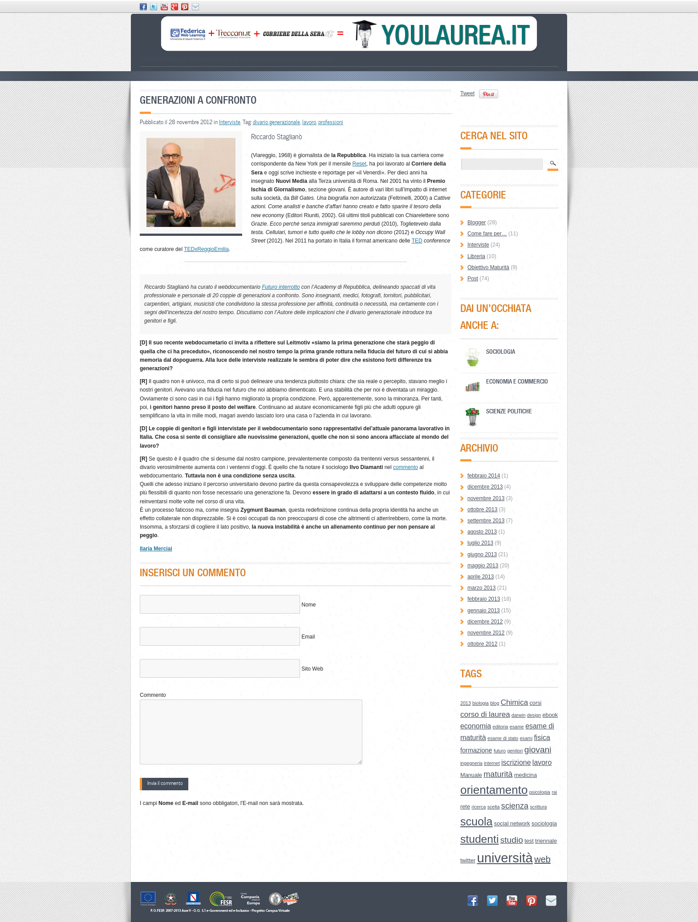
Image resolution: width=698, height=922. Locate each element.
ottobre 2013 (482, 509)
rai (554, 792)
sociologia (544, 823)
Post (472, 278)
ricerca (478, 806)
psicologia (539, 792)
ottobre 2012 (482, 644)
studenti (479, 839)
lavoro (309, 121)
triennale (546, 840)
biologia (480, 703)
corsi (535, 703)
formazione (476, 750)
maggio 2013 (482, 565)
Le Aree (212, 58)
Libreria (476, 256)
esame (517, 726)
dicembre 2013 (485, 487)
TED (417, 241)
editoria (500, 726)
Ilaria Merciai (156, 549)
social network (512, 823)
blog (494, 703)
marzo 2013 (481, 588)
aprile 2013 (480, 577)
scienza (514, 805)
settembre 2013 (485, 521)
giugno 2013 (482, 554)
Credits (325, 58)
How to (229, 58)
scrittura (538, 806)
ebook (550, 715)
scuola (476, 821)
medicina (525, 775)
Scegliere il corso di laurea (171, 58)
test (529, 840)
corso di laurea (485, 714)
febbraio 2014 (483, 476)
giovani (538, 749)
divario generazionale (276, 121)
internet (492, 763)
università (505, 857)
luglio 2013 (480, 543)
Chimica (514, 702)
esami (526, 738)
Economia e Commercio (517, 381)
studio (511, 840)
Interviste (229, 121)
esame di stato (502, 738)
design (534, 715)
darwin (518, 715)
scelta (493, 806)
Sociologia (500, 351)
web (542, 859)
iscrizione (516, 762)
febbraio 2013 (483, 599)
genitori (515, 750)
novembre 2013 (485, 498)
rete (465, 806)
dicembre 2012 (485, 622)
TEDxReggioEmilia (206, 249)
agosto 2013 (482, 532)
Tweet (467, 93)
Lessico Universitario (262, 58)
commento (405, 467)
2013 (465, 703)
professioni (330, 121)
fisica (542, 737)
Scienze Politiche (509, 411)
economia (475, 726)
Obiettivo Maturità (488, 267)
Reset (359, 164)
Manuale (471, 775)
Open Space (302, 58)
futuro (500, 750)
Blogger (476, 222)
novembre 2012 (485, 633)
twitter (467, 860)
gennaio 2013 (483, 610)
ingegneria (471, 763)
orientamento (494, 790)
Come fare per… (487, 233)
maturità (497, 774)
